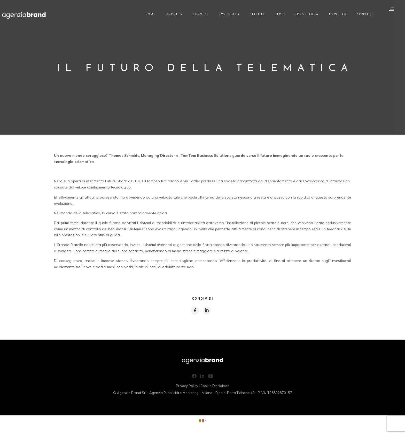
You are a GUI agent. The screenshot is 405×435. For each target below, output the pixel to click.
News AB (341, 14)
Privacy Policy (187, 386)
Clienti (260, 14)
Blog (283, 14)
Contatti (369, 14)
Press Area (310, 14)
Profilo (178, 14)
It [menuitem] (205, 422)
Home (154, 14)
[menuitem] (202, 421)
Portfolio (232, 14)
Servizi (204, 14)
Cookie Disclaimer (214, 386)
